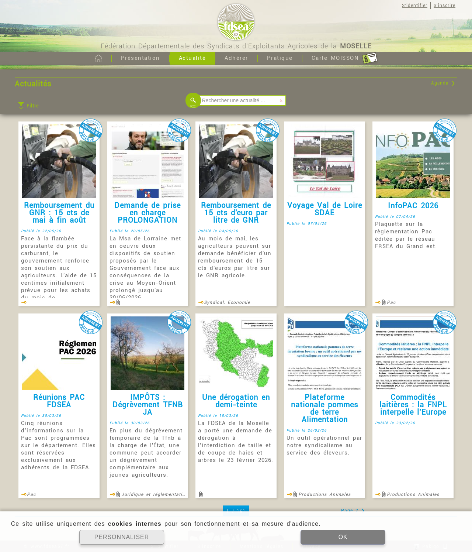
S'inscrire (444, 5)
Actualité (192, 58)
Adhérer (236, 58)
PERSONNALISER (121, 537)
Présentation (140, 58)
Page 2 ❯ (353, 510)
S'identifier (414, 5)
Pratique (280, 58)
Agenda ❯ (443, 83)
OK (342, 537)
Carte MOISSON (345, 58)
